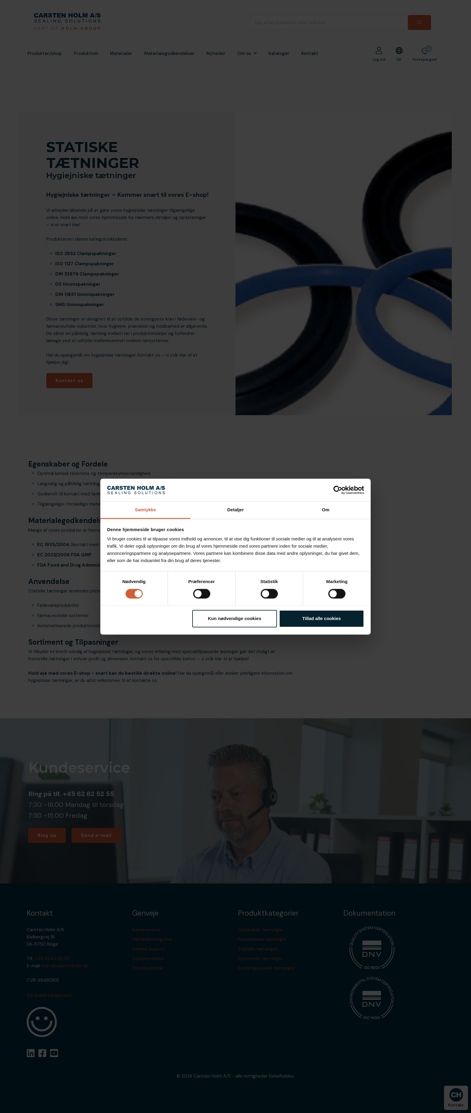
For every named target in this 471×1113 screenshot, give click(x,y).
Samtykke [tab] (145, 509)
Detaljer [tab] (235, 509)
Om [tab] (325, 509)
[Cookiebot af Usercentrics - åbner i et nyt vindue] (337, 489)
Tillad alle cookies (321, 618)
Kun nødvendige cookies (234, 618)
